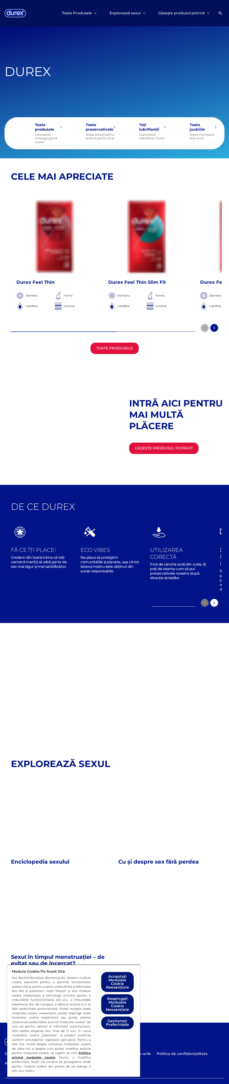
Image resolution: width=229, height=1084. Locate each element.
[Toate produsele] (37, 133)
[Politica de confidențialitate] (182, 1054)
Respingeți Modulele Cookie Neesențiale (117, 1004)
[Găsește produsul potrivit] (164, 448)
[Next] (214, 603)
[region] (73, 1020)
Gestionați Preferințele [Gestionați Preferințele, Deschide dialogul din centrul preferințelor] (117, 1023)
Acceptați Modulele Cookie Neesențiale (117, 981)
